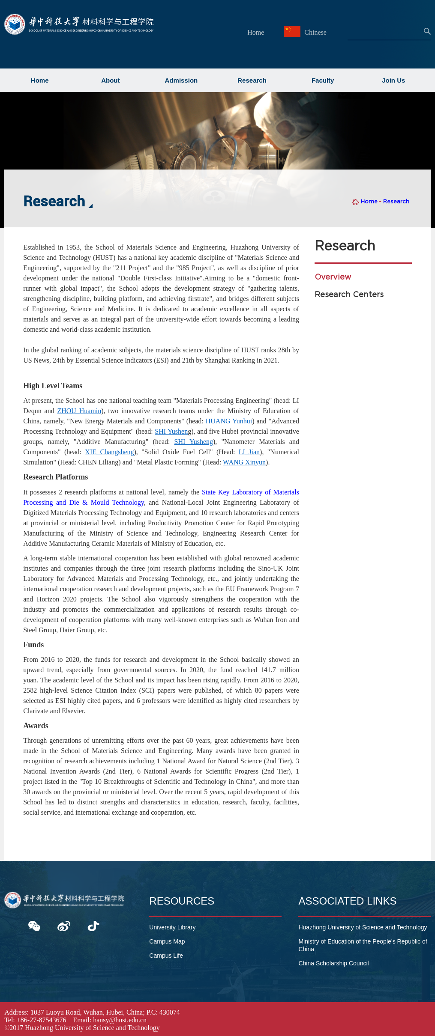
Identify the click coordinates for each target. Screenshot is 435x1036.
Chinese (306, 32)
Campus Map (167, 941)
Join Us (393, 80)
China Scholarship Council (333, 963)
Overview (333, 277)
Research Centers (349, 294)
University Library (172, 927)
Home (255, 32)
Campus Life (166, 955)
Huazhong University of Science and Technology (362, 927)
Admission (181, 80)
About (110, 80)
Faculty (323, 80)
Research (252, 80)
